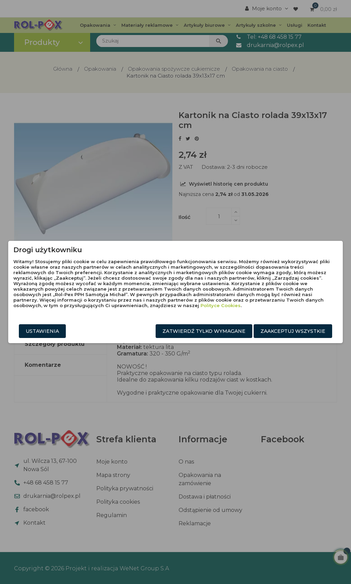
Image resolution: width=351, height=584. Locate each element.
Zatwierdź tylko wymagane (203, 331)
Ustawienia (42, 331)
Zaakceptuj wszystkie (293, 331)
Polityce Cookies (221, 305)
